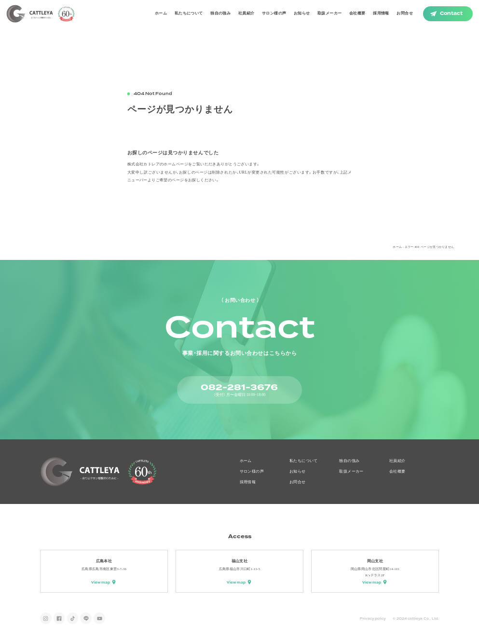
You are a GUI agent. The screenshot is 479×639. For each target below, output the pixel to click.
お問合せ (405, 13)
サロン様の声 (274, 13)
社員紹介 (246, 13)
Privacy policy (372, 618)
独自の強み (220, 13)
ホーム (161, 13)
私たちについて (189, 13)
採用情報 (381, 13)
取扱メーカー (329, 13)
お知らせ (302, 13)
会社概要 (357, 13)
